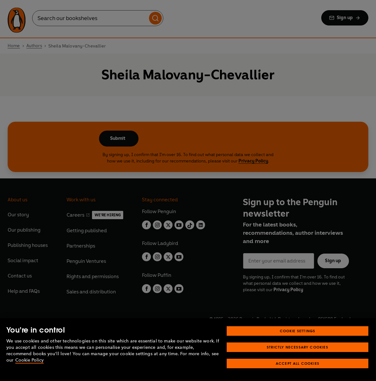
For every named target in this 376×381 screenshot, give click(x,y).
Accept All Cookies (297, 363)
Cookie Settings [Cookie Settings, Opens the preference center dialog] (298, 330)
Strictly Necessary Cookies (297, 347)
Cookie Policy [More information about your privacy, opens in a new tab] (29, 360)
